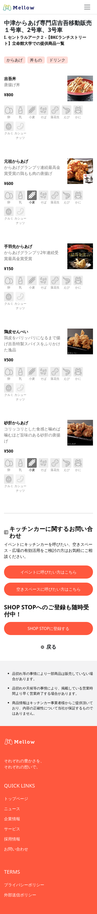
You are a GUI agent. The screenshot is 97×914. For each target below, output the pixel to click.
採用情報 (12, 839)
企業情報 (12, 819)
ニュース (12, 808)
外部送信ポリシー (20, 895)
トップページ (16, 798)
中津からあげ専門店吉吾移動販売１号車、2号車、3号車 (48, 26)
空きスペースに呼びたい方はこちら (48, 589)
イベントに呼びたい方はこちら (48, 572)
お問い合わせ (16, 849)
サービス (12, 829)
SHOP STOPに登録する (49, 628)
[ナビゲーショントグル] (87, 7)
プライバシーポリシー (24, 885)
